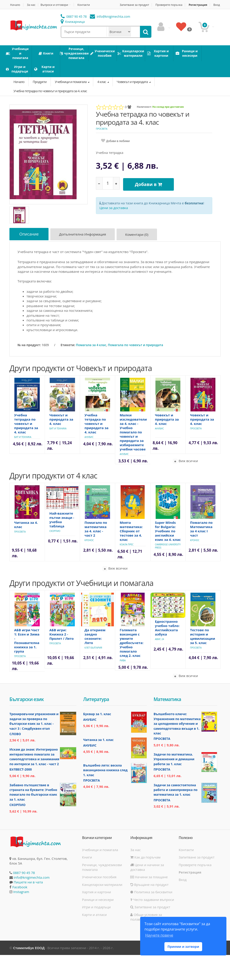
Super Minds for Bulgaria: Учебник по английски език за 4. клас (168, 535)
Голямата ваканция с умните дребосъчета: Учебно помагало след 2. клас (132, 647)
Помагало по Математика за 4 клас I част (201, 533)
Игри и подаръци (96, 911)
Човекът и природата (132, 86)
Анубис (88, 441)
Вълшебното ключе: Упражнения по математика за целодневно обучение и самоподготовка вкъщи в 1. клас (177, 727)
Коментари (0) (139, 240)
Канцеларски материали (102, 888)
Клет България (93, 651)
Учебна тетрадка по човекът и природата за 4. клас (50, 96)
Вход (217, 9)
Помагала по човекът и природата (135, 349)
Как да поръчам (145, 861)
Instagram (21, 895)
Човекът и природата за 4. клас (61, 423)
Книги (87, 861)
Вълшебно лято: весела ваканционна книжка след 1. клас (105, 774)
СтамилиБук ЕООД (28, 952)
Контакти (87, 5)
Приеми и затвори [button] (183, 946)
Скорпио (54, 535)
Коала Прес (126, 548)
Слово (15, 738)
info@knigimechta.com (32, 881)
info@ (110, 21)
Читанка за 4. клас (26, 528)
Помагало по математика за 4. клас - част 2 (95, 533)
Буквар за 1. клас (97, 718)
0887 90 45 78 (74, 21)
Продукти (39, 86)
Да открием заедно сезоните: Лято (94, 640)
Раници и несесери (98, 903)
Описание (29, 239)
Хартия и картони (96, 896)
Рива (123, 664)
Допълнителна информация (84, 240)
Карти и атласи (94, 918)
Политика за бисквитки (151, 896)
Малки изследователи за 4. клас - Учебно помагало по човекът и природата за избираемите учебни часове (133, 436)
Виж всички (185, 465)
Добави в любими (118, 146)
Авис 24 (159, 643)
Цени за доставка (114, 210)
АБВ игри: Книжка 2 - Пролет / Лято (61, 638)
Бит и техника (22, 441)
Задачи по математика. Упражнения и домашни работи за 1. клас (174, 763)
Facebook (19, 891)
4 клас (101, 86)
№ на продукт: (29, 349)
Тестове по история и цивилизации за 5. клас (202, 640)
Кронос (89, 544)
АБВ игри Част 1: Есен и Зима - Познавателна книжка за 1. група (27, 645)
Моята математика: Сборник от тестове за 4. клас (131, 535)
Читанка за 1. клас (98, 744)
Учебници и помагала (71, 86)
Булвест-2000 (20, 773)
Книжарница (73, 26)
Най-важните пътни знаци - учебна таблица (61, 523)
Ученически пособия (99, 881)
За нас (32, 5)
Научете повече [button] (159, 935)
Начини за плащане (149, 881)
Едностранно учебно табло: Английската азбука (167, 631)
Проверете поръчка (176, 5)
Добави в (150, 188)
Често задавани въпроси (152, 903)
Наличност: (144, 111)
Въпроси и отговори (56, 5)
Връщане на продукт (149, 888)
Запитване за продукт (139, 5)
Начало (14, 5)
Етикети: (68, 349)
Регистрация (207, 5)
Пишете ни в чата (28, 886)
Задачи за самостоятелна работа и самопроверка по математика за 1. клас (176, 794)
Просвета (101, 133)
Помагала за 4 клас (91, 349)
